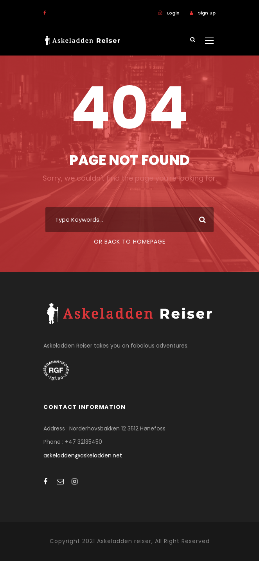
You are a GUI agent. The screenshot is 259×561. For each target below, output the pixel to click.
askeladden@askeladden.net (82, 455)
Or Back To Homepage (129, 242)
